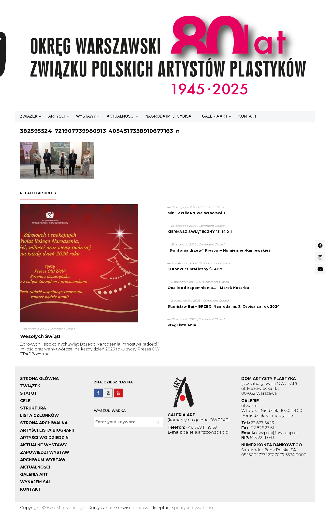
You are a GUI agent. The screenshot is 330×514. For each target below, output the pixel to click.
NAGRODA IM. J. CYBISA (168, 116)
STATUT (28, 393)
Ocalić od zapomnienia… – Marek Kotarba (208, 288)
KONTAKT (247, 116)
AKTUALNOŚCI (121, 116)
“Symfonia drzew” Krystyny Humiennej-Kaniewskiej (219, 250)
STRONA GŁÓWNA (39, 378)
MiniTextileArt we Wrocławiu (196, 213)
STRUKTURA (33, 408)
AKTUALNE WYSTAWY (43, 445)
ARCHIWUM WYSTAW (43, 459)
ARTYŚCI (56, 116)
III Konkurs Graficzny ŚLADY (195, 269)
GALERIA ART (215, 116)
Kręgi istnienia (182, 325)
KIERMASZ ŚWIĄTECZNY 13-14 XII (200, 231)
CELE (25, 400)
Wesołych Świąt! (40, 336)
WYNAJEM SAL (35, 482)
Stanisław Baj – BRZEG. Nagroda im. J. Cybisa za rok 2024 (224, 306)
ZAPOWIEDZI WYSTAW (44, 452)
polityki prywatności (194, 507)
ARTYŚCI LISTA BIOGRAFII (47, 430)
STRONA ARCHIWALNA (44, 423)
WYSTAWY (86, 116)
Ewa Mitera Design (66, 507)
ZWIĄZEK (29, 116)
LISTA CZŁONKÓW (39, 415)
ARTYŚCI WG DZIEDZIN (44, 437)
